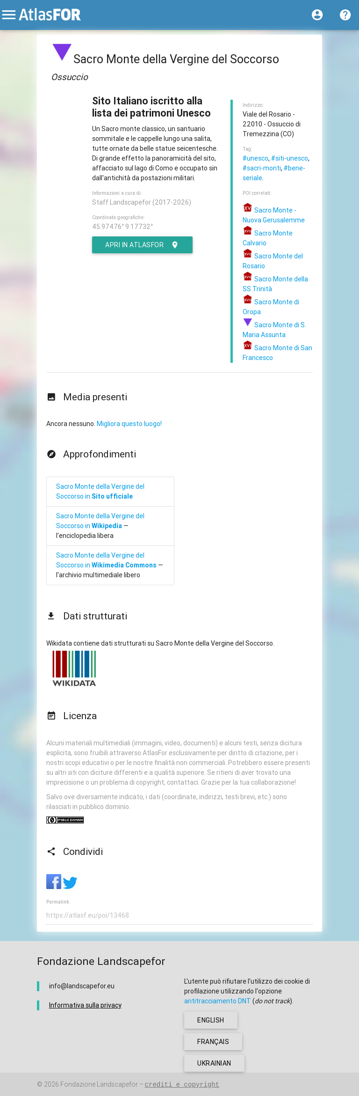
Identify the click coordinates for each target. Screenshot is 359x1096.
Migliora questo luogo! (129, 423)
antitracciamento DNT (217, 1001)
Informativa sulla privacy (85, 1005)
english (210, 1020)
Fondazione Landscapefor (99, 1084)
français (213, 1041)
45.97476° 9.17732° (122, 226)
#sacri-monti (262, 168)
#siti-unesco (289, 158)
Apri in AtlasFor (142, 244)
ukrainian (214, 1063)
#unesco (255, 158)
